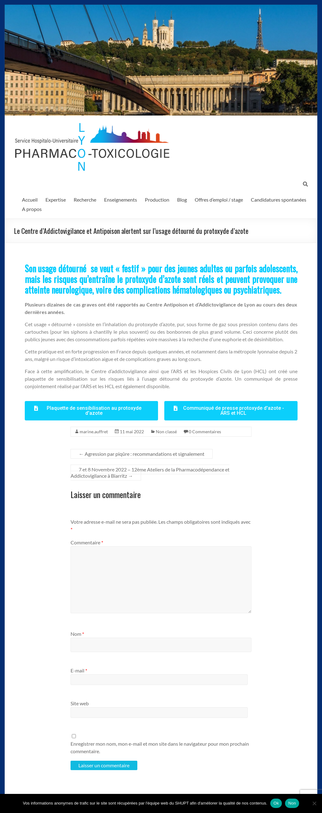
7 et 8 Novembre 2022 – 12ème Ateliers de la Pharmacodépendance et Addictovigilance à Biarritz (150, 472)
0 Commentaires (205, 431)
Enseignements (120, 200)
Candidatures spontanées (278, 200)
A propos (32, 209)
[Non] (314, 803)
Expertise (55, 200)
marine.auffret (94, 431)
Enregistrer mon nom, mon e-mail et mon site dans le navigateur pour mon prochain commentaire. (160, 747)
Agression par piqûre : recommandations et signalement (141, 454)
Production (157, 200)
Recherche (85, 200)
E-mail (79, 670)
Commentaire (87, 542)
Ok (276, 803)
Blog (182, 200)
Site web (80, 703)
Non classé (166, 431)
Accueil (30, 200)
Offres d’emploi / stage (219, 200)
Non (292, 803)
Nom (77, 634)
